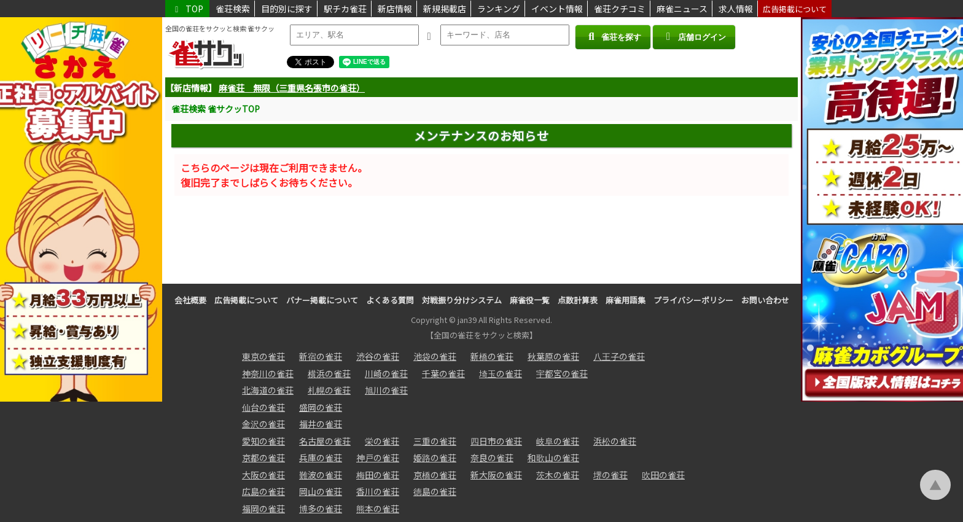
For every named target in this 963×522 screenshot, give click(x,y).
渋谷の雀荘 (377, 356)
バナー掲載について (322, 300)
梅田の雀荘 (377, 475)
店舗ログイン (694, 36)
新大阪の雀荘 (496, 475)
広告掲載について (795, 9)
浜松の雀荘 (614, 441)
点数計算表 (578, 300)
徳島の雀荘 (434, 491)
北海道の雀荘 (268, 390)
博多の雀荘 (320, 508)
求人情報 (736, 8)
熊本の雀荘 (377, 508)
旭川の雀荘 (386, 390)
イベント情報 (557, 8)
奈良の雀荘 (491, 457)
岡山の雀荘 (320, 491)
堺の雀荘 (610, 475)
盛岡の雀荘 (320, 407)
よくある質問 (390, 300)
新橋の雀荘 (491, 356)
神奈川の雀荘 (268, 373)
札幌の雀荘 (329, 390)
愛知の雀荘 (263, 441)
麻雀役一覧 (530, 300)
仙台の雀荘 (263, 407)
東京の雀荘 (263, 356)
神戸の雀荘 (377, 457)
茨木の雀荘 (557, 475)
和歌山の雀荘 (553, 457)
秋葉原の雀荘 (553, 356)
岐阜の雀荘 (557, 441)
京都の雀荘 (263, 457)
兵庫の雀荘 (320, 457)
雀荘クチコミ (619, 8)
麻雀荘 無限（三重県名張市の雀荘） (292, 88)
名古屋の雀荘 (325, 441)
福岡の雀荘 (263, 508)
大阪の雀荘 (263, 475)
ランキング (498, 8)
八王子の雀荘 (619, 356)
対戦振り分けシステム (462, 300)
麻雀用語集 (625, 300)
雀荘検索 (233, 8)
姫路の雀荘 (434, 457)
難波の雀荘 (320, 475)
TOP (187, 8)
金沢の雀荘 (263, 424)
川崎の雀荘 (386, 373)
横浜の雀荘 (329, 373)
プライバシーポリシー (693, 300)
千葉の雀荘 (443, 373)
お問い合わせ (765, 300)
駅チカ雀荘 (345, 8)
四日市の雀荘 (496, 441)
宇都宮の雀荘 (562, 373)
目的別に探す (287, 8)
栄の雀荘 (382, 441)
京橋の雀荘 (434, 475)
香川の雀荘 (377, 491)
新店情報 (395, 8)
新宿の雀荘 (320, 356)
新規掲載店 (444, 8)
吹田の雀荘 (663, 475)
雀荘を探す (613, 36)
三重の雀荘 (434, 441)
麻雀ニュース (682, 8)
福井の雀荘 (320, 424)
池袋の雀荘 (434, 356)
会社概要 (190, 300)
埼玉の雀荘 (500, 373)
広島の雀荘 (263, 491)
